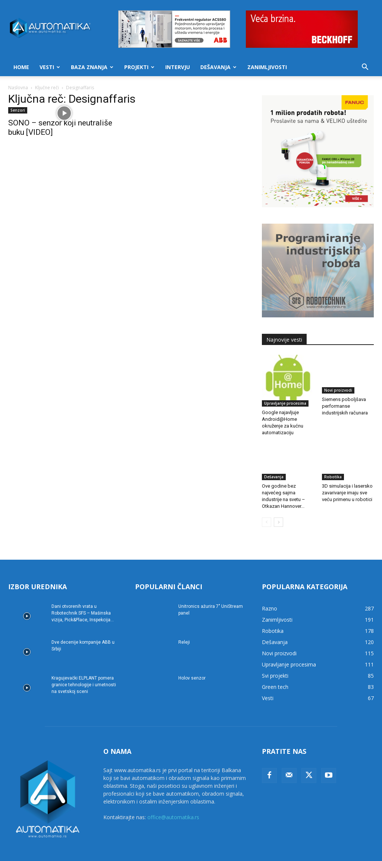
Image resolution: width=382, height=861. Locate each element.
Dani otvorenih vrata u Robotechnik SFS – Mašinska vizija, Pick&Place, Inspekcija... (82, 596)
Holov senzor (192, 661)
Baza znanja (92, 67)
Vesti (50, 67)
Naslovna (18, 87)
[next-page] (278, 505)
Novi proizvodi (338, 386)
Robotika (333, 460)
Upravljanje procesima (285, 386)
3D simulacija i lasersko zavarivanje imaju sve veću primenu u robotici (347, 476)
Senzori (17, 110)
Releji (184, 625)
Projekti (139, 67)
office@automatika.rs (173, 800)
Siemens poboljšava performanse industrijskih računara (345, 402)
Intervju (177, 67)
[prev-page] (266, 505)
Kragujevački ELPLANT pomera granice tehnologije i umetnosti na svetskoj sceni (83, 668)
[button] (365, 67)
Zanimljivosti (267, 67)
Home (21, 67)
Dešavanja (218, 67)
